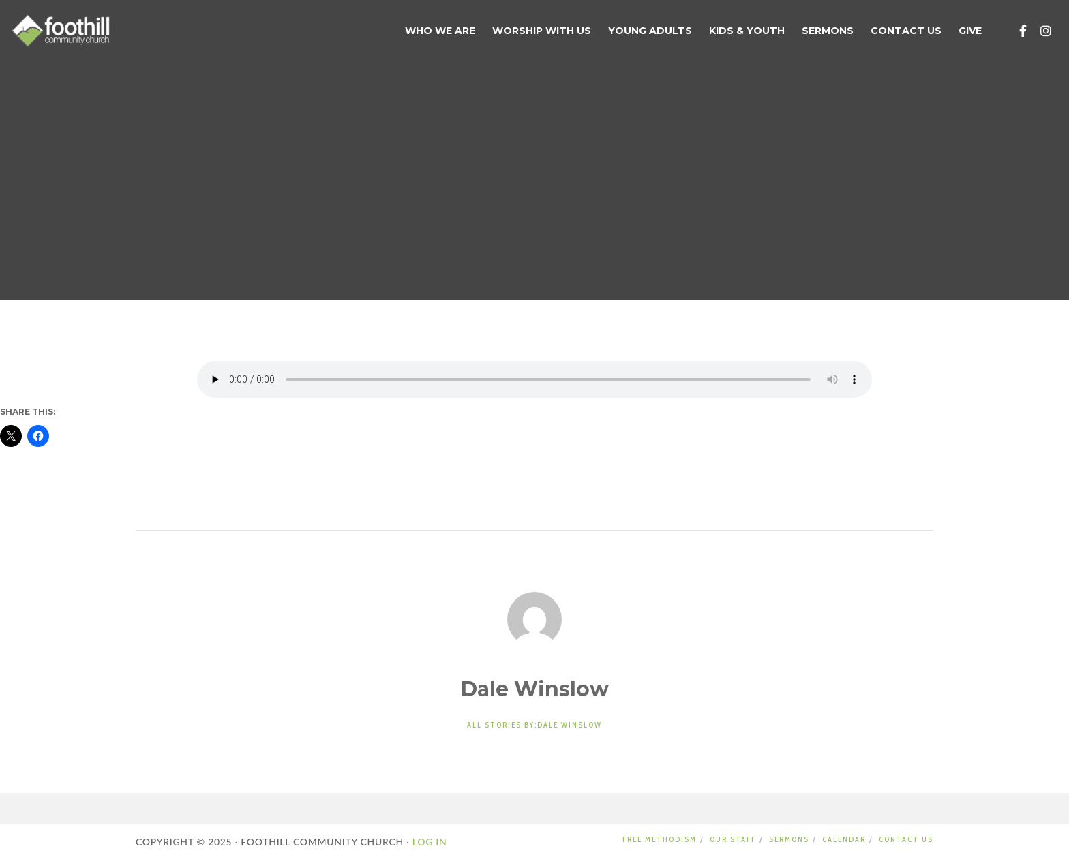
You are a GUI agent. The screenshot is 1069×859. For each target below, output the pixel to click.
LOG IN (428, 841)
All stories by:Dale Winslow (534, 725)
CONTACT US (906, 839)
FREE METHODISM (659, 839)
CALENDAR (844, 839)
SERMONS (789, 839)
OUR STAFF (733, 839)
